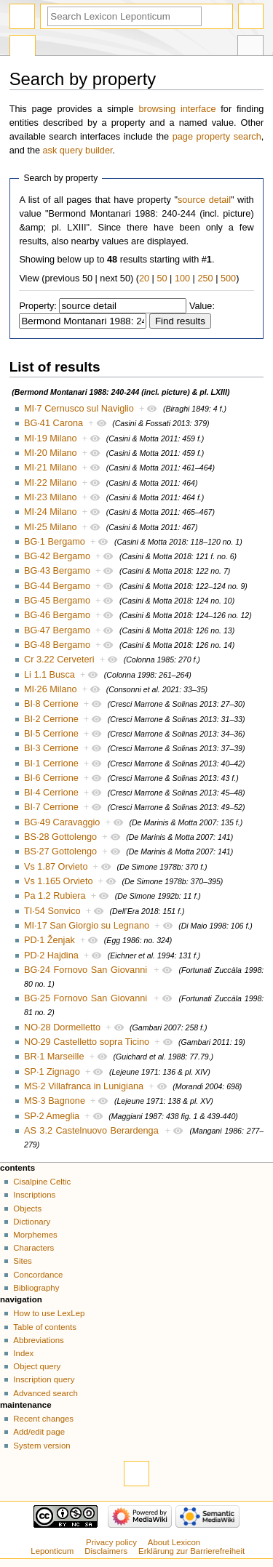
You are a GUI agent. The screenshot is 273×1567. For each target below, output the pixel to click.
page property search (217, 137)
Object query (36, 1366)
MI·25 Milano (50, 527)
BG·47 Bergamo (57, 630)
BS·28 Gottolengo (60, 837)
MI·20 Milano (50, 453)
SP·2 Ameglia (51, 1116)
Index (23, 1353)
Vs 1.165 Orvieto (58, 881)
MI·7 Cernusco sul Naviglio (79, 409)
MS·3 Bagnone (54, 1101)
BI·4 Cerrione (51, 792)
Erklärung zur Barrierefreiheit (191, 1551)
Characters (33, 1247)
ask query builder (78, 150)
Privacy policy (111, 1542)
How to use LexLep (48, 1313)
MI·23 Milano (50, 497)
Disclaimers (105, 1551)
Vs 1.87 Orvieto (55, 867)
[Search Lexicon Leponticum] (124, 16)
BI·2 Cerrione (51, 719)
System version (41, 1445)
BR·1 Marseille (54, 1056)
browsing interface (176, 109)
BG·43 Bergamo (57, 571)
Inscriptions (34, 1194)
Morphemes (35, 1234)
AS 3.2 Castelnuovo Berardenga (91, 1131)
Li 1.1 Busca (49, 675)
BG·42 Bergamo (57, 556)
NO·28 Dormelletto (62, 1027)
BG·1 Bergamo (54, 542)
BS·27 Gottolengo (60, 851)
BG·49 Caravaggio (62, 822)
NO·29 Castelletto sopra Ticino (86, 1042)
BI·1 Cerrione (51, 763)
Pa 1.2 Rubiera (55, 896)
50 (162, 278)
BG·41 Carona (53, 423)
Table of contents (44, 1327)
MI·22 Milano (50, 483)
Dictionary (31, 1221)
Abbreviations (38, 1340)
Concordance (38, 1274)
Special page (22, 47)
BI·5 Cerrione (51, 734)
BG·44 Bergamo (57, 586)
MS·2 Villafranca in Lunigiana (83, 1086)
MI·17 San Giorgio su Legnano (86, 926)
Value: (202, 306)
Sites (22, 1261)
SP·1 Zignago (52, 1072)
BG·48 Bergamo (57, 645)
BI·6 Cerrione (51, 778)
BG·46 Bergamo (57, 615)
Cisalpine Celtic (42, 1181)
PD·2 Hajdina (51, 955)
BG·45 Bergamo (57, 601)
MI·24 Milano (50, 512)
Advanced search (45, 1393)
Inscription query (43, 1379)
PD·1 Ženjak (49, 940)
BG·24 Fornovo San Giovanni (85, 970)
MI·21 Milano (50, 467)
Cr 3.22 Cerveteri (59, 659)
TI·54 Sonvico (52, 911)
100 (182, 278)
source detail (204, 200)
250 (205, 278)
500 (228, 278)
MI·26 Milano (50, 689)
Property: (37, 306)
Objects (27, 1208)
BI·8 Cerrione (51, 704)
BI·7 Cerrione (51, 807)
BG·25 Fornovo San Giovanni (85, 998)
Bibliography (36, 1287)
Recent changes (43, 1418)
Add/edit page (39, 1431)
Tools (250, 47)
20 (144, 278)
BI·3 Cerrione (51, 748)
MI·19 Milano (50, 438)
